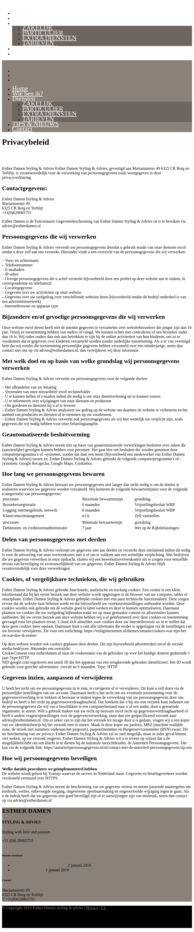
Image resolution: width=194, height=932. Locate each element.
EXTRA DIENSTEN (49, 37)
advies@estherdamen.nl (21, 845)
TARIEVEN (38, 43)
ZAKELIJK (37, 27)
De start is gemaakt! (28, 870)
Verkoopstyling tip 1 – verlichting (39, 865)
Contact (22, 53)
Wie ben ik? (27, 17)
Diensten (23, 22)
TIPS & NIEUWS (35, 48)
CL (103, 908)
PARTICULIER (42, 32)
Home (20, 12)
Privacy (92, 908)
